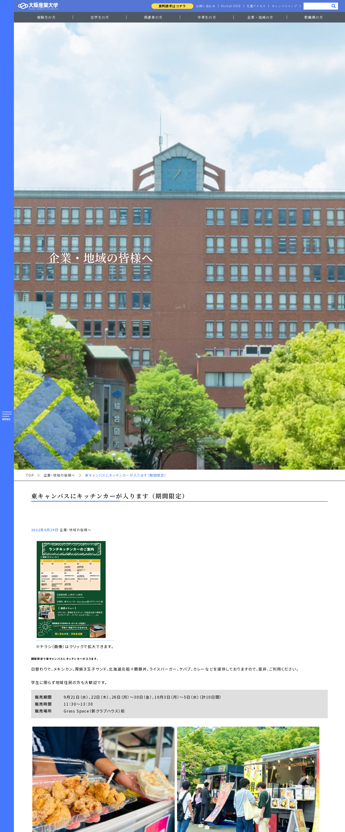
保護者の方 (153, 17)
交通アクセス (255, 6)
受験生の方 (46, 17)
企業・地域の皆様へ (59, 475)
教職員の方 (313, 17)
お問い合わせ (204, 6)
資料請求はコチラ (170, 6)
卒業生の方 (206, 17)
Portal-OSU (230, 6)
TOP (30, 475)
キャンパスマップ (284, 6)
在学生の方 (100, 17)
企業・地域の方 (260, 17)
